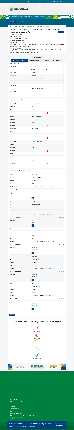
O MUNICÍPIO (20, 16)
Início (11, 26)
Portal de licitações (29, 26)
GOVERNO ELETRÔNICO (28, 16)
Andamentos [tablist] (37, 57)
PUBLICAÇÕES (55, 16)
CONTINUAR (59, 425)
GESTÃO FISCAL (43, 16)
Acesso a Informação (19, 26)
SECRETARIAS (36, 16)
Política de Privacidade (39, 425)
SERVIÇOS (49, 16)
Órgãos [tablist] (46, 60)
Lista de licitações (40, 26)
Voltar (12, 314)
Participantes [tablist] (57, 60)
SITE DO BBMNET (21, 42)
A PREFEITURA (14, 16)
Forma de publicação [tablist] (19, 60)
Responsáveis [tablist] (34, 60)
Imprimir (61, 32)
